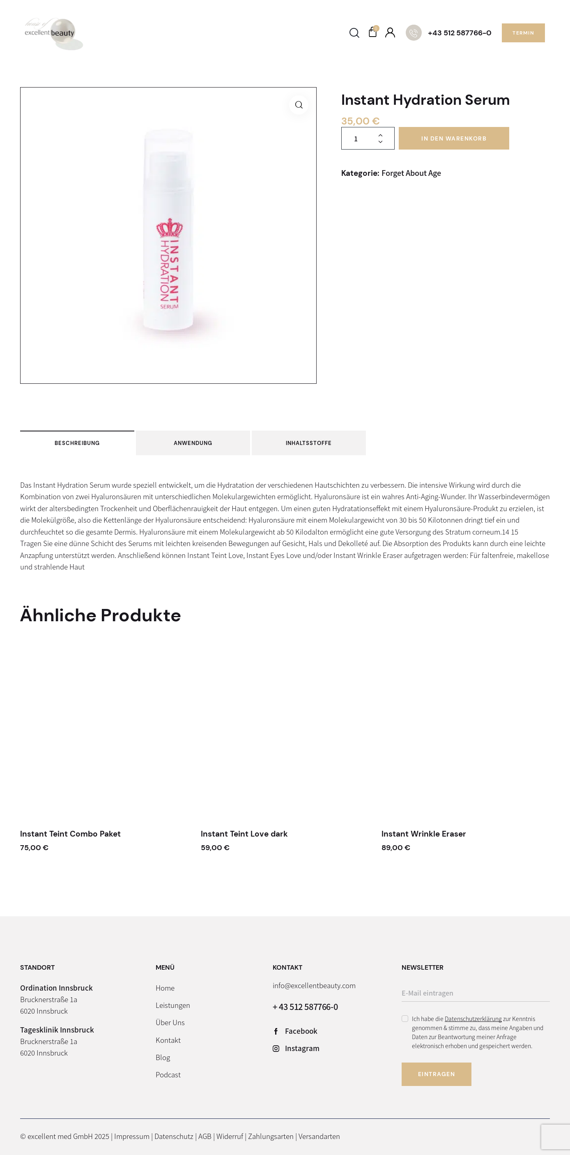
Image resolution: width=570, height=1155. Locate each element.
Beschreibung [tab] (77, 443)
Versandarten (319, 1136)
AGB (204, 1136)
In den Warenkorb (454, 138)
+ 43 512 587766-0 (305, 1006)
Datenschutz (173, 1136)
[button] (298, 105)
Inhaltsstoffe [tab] (309, 443)
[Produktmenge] (368, 138)
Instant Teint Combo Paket (70, 834)
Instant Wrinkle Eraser (424, 834)
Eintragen (436, 1074)
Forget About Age (411, 172)
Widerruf (229, 1136)
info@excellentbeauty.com (314, 985)
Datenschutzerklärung (473, 1019)
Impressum (131, 1136)
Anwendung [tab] (193, 443)
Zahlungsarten (271, 1136)
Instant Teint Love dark (244, 834)
